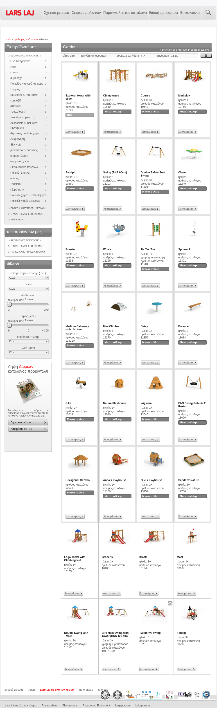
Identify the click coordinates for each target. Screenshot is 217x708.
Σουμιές (15, 89)
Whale (107, 249)
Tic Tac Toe (148, 249)
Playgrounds (69, 705)
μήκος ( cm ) (28, 316)
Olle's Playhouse (151, 480)
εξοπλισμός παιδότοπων (26, 39)
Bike (68, 403)
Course (145, 95)
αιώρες (14, 178)
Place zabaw (49, 705)
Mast (180, 557)
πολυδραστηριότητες (22, 117)
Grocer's (107, 557)
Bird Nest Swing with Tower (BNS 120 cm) (115, 634)
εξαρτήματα (17, 189)
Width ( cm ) (28, 295)
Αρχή (32, 689)
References (86, 689)
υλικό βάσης (28, 348)
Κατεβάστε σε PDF (22, 428)
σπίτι (8, 39)
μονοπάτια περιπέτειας (24, 150)
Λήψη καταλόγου (21, 422)
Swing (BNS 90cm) (115, 172)
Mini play (184, 95)
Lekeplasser (142, 705)
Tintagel (182, 632)
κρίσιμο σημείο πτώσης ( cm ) (28, 273)
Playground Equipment (96, 705)
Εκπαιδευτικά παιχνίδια (24, 167)
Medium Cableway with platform (77, 328)
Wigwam (146, 403)
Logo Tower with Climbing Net (74, 559)
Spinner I (184, 249)
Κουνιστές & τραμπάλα (24, 94)
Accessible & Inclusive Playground (23, 125)
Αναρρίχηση (17, 139)
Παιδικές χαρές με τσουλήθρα (27, 195)
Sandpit (70, 172)
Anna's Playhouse (114, 480)
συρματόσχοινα (19, 161)
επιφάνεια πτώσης (28, 336)
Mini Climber (111, 326)
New (13, 66)
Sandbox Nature (188, 480)
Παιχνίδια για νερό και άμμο (26, 83)
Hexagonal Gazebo (78, 480)
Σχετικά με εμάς (14, 689)
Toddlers (15, 184)
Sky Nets (15, 144)
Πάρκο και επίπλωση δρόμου (28, 208)
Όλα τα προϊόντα (20, 61)
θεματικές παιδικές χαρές (25, 133)
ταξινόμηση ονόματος (93, 55)
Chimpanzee (111, 95)
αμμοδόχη (16, 78)
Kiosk (143, 557)
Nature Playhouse (114, 403)
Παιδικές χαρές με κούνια (25, 200)
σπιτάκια (15, 106)
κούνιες (14, 72)
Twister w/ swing (149, 632)
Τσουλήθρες (17, 111)
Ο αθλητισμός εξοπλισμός (27, 214)
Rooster (71, 249)
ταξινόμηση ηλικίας (167, 55)
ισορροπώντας (19, 155)
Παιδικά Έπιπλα (19, 172)
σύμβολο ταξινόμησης (131, 55)
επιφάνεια (17, 219)
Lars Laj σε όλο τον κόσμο (57, 689)
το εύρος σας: (16, 300)
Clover (182, 172)
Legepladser (122, 705)
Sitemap (103, 689)
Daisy (144, 326)
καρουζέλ (16, 100)
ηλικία (28, 284)
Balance (183, 326)
